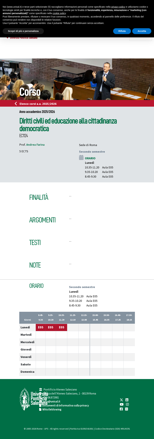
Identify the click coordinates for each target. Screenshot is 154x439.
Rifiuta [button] (122, 31)
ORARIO (90, 158)
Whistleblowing (51, 410)
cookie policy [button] (59, 13)
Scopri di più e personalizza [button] (23, 31)
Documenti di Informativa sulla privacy (65, 406)
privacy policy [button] (118, 6)
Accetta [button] (142, 31)
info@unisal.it (51, 402)
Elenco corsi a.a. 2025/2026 (36, 104)
